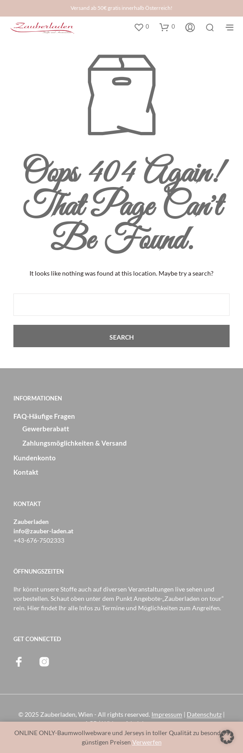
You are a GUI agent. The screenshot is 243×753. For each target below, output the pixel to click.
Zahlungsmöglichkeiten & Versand (74, 443)
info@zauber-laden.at (43, 531)
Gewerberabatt (45, 429)
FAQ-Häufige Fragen (44, 416)
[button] (141, 26)
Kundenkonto (34, 458)
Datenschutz (204, 714)
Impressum (166, 714)
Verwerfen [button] (147, 742)
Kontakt (25, 472)
